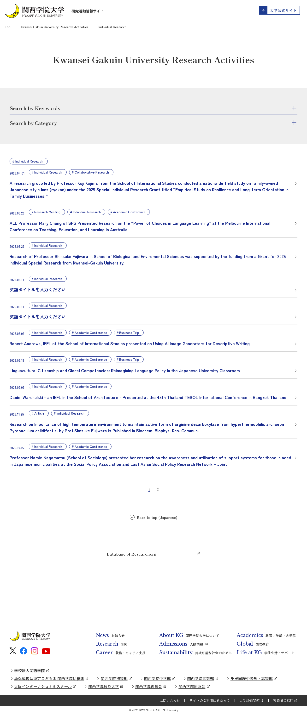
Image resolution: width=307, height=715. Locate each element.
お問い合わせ (170, 700)
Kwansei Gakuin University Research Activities (55, 26)
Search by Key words (35, 108)
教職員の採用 (283, 700)
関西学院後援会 (148, 686)
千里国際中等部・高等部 (251, 678)
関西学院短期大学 (103, 686)
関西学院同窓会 (191, 686)
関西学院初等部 (114, 678)
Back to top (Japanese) (157, 517)
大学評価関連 (249, 700)
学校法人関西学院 (29, 670)
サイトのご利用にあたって (209, 700)
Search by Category (33, 122)
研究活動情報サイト (87, 10)
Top (8, 26)
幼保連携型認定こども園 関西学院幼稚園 (49, 678)
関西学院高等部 (200, 678)
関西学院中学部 (157, 678)
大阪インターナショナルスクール (43, 686)
